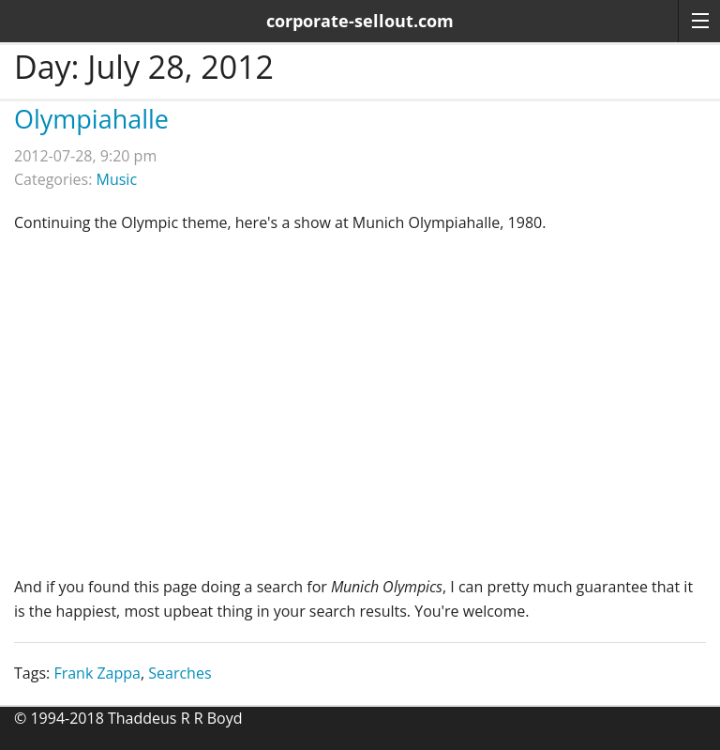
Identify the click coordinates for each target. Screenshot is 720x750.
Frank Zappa (97, 673)
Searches (179, 673)
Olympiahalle (91, 118)
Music (117, 179)
